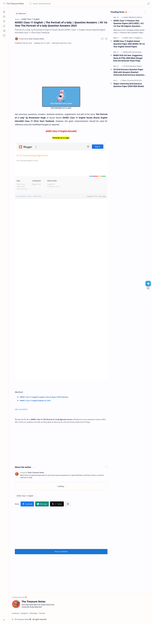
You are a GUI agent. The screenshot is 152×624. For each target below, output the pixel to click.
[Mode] (148, 3)
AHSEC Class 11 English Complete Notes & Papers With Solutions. (44, 397)
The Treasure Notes (15, 3)
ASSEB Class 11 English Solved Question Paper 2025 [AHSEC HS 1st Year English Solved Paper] (129, 44)
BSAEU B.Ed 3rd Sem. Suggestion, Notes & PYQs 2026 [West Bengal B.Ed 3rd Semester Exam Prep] (128, 58)
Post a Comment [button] (61, 551)
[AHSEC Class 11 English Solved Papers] (137, 38)
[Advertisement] (61, 65)
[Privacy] (4, 21)
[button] (4, 3)
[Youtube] (42, 613)
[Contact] (4, 16)
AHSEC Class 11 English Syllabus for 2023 (35, 400)
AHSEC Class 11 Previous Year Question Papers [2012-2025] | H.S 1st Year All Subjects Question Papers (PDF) (128, 23)
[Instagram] (24, 613)
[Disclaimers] (4, 26)
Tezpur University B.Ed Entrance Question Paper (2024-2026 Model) (128, 85)
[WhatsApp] (33, 613)
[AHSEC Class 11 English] (25, 496)
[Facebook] (15, 613)
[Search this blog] (44, 3)
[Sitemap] (4, 30)
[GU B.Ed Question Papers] (132, 66)
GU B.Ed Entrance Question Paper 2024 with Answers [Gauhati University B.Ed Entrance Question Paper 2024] (128, 72)
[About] (4, 11)
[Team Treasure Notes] (31, 39)
